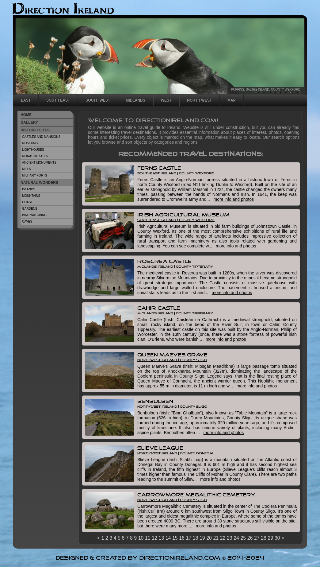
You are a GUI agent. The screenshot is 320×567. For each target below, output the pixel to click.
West (166, 100)
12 (283, 93)
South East (58, 100)
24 (236, 538)
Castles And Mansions (41, 136)
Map (231, 100)
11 (280, 93)
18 (297, 93)
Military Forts (34, 175)
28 (263, 538)
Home (26, 115)
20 (209, 538)
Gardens (29, 208)
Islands (28, 189)
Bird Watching (34, 215)
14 (288, 93)
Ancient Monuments (39, 162)
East (26, 100)
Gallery (29, 122)
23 (229, 538)
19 (300, 93)
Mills (26, 169)
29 (270, 538)
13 (285, 93)
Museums (30, 143)
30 (277, 538)
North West (199, 100)
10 (278, 93)
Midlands (135, 100)
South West (98, 100)
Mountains (31, 195)
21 (216, 538)
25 (243, 538)
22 (223, 538)
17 (295, 93)
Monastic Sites (35, 156)
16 (292, 93)
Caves (27, 221)
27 (257, 538)
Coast (27, 202)
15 (290, 93)
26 (250, 538)
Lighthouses (33, 149)
